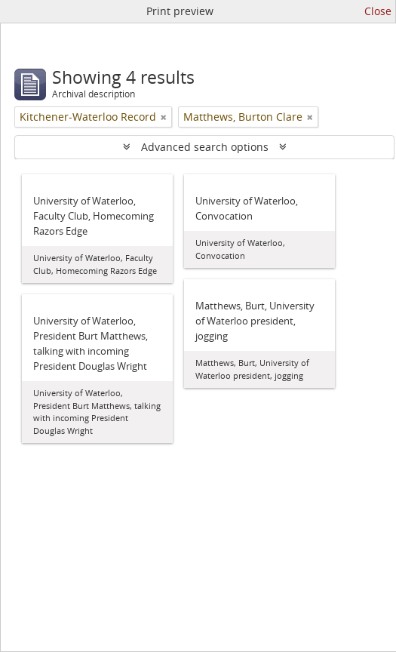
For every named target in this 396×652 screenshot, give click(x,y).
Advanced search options (205, 147)
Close (377, 11)
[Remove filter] (164, 117)
